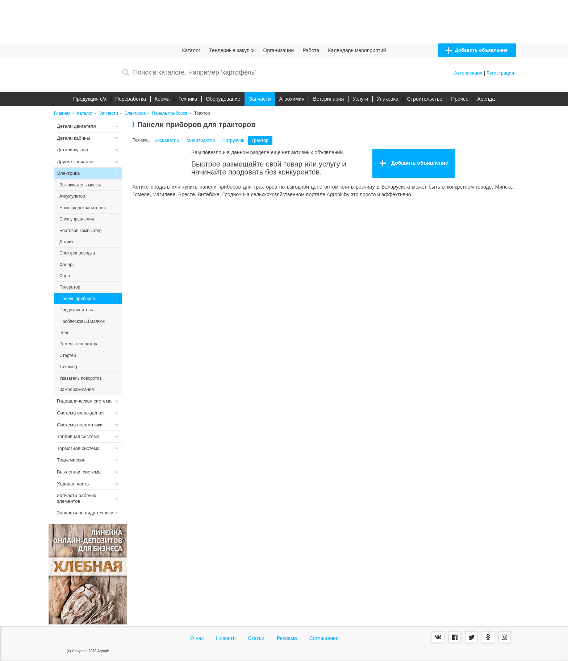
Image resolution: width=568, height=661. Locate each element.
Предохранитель (76, 309)
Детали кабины (73, 138)
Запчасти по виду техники (85, 512)
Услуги (360, 99)
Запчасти (260, 99)
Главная (62, 113)
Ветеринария (328, 99)
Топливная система (78, 436)
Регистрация (500, 73)
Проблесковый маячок (82, 321)
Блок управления (76, 219)
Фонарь (67, 264)
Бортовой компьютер (80, 230)
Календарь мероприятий (357, 50)
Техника (187, 99)
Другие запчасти (75, 161)
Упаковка (387, 99)
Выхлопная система (79, 472)
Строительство (424, 99)
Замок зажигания (76, 389)
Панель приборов (170, 113)
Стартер (67, 355)
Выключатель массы (80, 185)
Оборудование (223, 99)
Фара (64, 275)
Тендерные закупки (232, 50)
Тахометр (69, 366)
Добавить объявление (477, 50)
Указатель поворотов (80, 378)
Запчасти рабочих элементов (76, 498)
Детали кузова (72, 149)
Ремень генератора (79, 343)
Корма (162, 99)
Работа (310, 50)
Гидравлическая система (84, 401)
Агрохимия (292, 99)
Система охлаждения (80, 413)
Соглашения (324, 638)
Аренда (486, 99)
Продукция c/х (89, 99)
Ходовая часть (73, 484)
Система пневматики (80, 425)
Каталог (191, 50)
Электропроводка (77, 253)
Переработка (130, 99)
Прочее (459, 99)
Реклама (287, 638)
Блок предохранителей (82, 207)
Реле (64, 332)
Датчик (66, 241)
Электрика (135, 113)
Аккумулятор (72, 196)
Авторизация (468, 73)
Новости (225, 638)
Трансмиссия (71, 460)
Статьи (256, 638)
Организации (278, 50)
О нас (197, 638)
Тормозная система (78, 448)
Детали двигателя (76, 126)
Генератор (69, 287)
